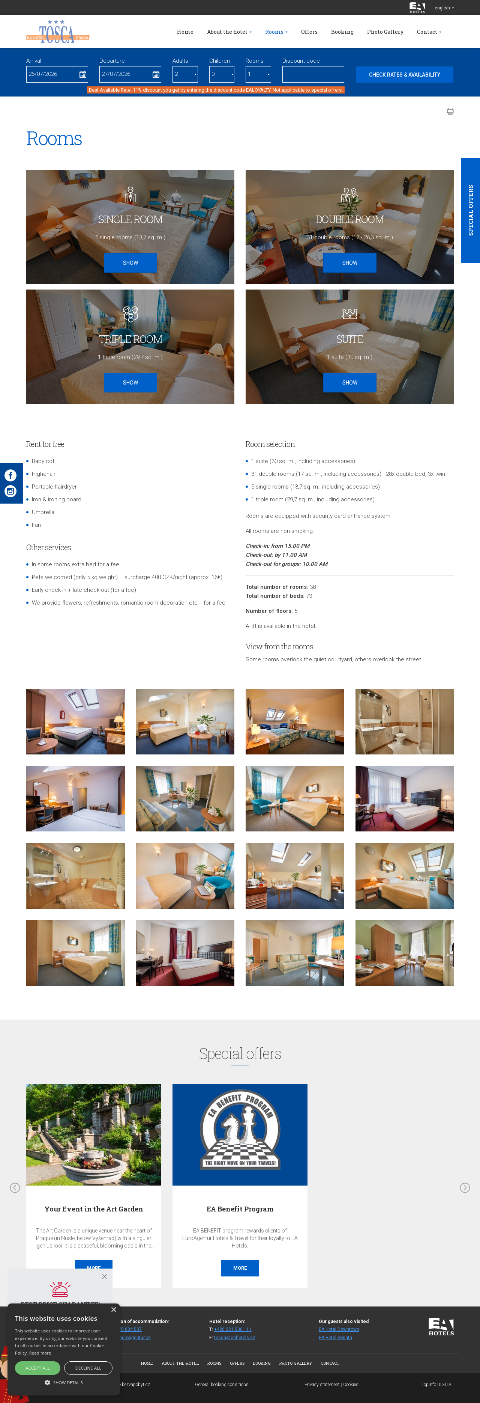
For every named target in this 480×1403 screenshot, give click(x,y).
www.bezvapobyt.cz (130, 1384)
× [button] (113, 1310)
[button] (63, 1382)
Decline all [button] (88, 1368)
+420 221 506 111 (233, 1329)
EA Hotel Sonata (335, 1337)
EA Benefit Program (240, 1208)
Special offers (470, 210)
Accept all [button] (38, 1368)
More (240, 1268)
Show (130, 263)
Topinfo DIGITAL (438, 1384)
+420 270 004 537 (123, 1329)
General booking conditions (222, 1384)
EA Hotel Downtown (339, 1329)
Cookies (350, 1384)
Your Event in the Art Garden (93, 1208)
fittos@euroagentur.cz (127, 1337)
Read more (40, 1353)
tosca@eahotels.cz (234, 1337)
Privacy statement (322, 1384)
